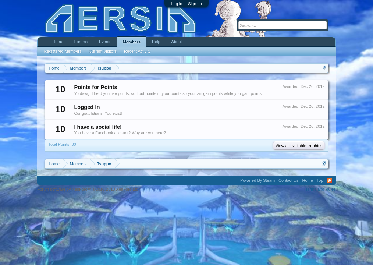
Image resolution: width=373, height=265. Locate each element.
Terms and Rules (320, 189)
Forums (81, 41)
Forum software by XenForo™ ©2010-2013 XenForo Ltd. (88, 189)
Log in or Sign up (186, 3)
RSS (329, 180)
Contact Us (288, 180)
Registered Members (62, 51)
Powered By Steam (257, 180)
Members (132, 42)
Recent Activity (137, 51)
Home (57, 41)
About (176, 41)
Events (105, 41)
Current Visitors (103, 51)
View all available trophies (299, 145)
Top (320, 180)
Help (156, 41)
